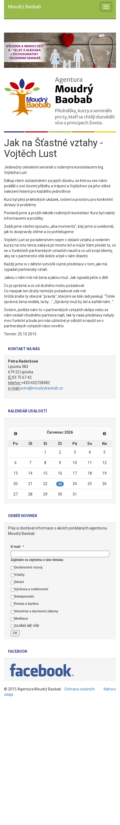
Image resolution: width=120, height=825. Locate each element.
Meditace (21, 618)
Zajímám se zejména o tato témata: (37, 560)
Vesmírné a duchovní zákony (36, 611)
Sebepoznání (24, 596)
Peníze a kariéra (26, 604)
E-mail (17, 547)
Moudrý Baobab (24, 6)
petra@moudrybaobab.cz (41, 388)
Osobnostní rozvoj (28, 567)
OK (15, 633)
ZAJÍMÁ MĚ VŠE (26, 626)
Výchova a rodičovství (31, 589)
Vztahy (19, 575)
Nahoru (110, 689)
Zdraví (19, 582)
